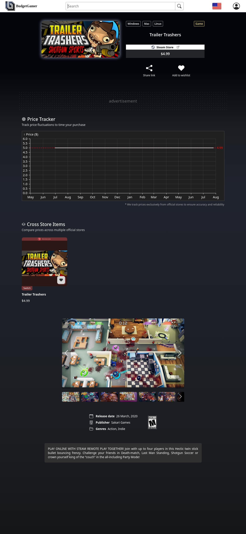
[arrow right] (179, 353)
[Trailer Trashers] (44, 270)
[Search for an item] (120, 6)
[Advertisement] (123, 101)
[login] (236, 6)
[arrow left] (66, 353)
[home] (21, 6)
